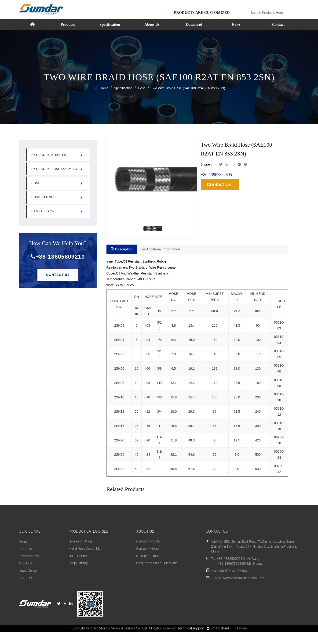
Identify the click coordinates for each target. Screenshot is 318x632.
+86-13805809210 (58, 256)
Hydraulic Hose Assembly (54, 169)
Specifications (29, 556)
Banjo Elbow (42, 211)
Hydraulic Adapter (48, 155)
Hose (142, 88)
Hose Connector (81, 556)
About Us (151, 24)
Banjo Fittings (78, 563)
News (236, 24)
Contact (278, 24)
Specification (109, 24)
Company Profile (148, 541)
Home (104, 88)
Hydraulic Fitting (80, 541)
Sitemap (241, 628)
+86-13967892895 (216, 174)
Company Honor (148, 548)
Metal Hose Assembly (84, 548)
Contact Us (58, 274)
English (292, 3)
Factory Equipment (150, 556)
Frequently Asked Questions (157, 563)
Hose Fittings (43, 197)
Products (67, 24)
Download (194, 24)
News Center (28, 570)
